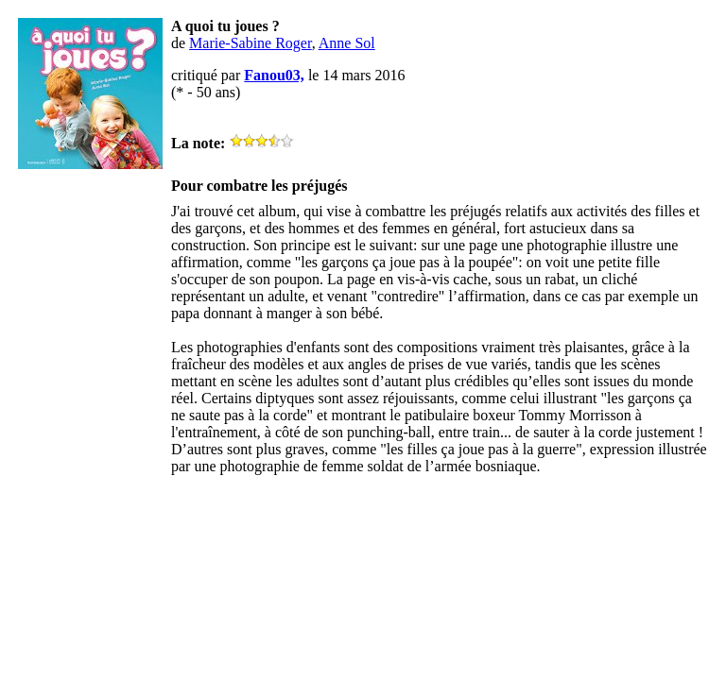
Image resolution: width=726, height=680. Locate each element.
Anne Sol (347, 43)
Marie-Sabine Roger (250, 43)
